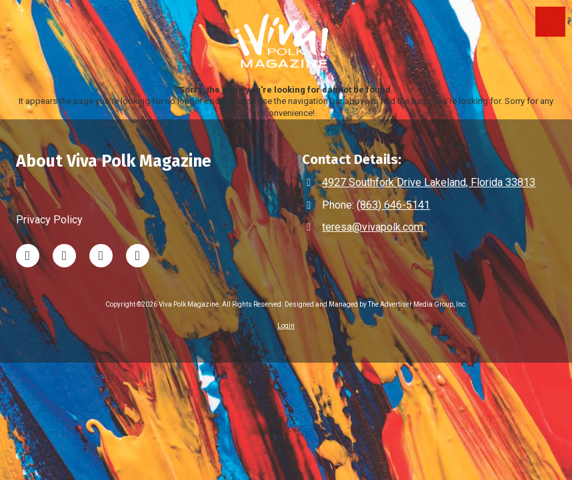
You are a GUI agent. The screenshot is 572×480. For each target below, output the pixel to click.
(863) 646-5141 (393, 205)
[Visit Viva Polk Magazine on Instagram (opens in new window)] (101, 255)
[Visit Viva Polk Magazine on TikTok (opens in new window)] (64, 255)
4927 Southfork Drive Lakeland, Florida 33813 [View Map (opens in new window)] (428, 182)
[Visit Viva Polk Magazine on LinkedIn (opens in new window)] (27, 255)
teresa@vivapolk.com (372, 227)
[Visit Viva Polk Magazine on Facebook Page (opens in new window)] (137, 255)
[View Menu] (550, 22)
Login (286, 325)
